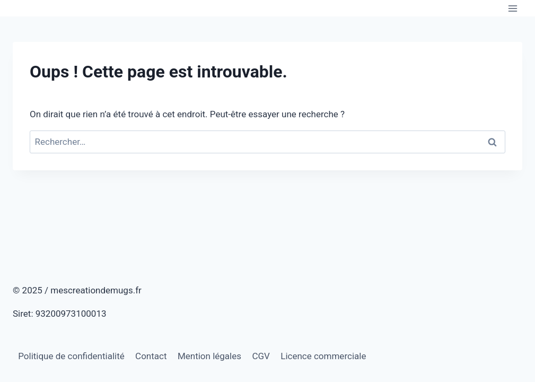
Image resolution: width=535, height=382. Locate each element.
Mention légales (209, 356)
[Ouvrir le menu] (512, 8)
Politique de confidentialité (71, 356)
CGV (260, 356)
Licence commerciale (323, 356)
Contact (150, 356)
